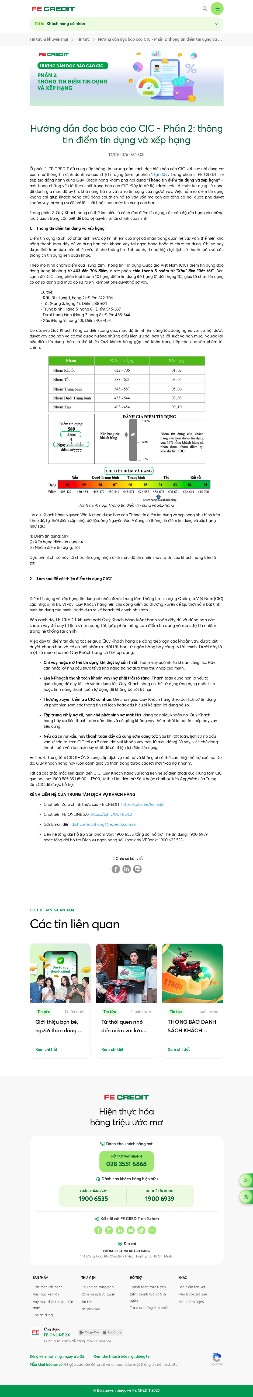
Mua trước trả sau (192, 1294)
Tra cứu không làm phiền (149, 1308)
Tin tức (87, 1302)
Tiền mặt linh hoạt (47, 1287)
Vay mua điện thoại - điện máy (53, 1305)
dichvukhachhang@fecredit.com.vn (103, 825)
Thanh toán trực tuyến (148, 1287)
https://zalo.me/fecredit (142, 805)
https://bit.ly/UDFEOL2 (111, 815)
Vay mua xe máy (46, 1294)
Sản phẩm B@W (191, 1302)
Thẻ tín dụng (43, 1315)
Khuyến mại (90, 1309)
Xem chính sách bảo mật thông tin (121, 1356)
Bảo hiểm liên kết (191, 1287)
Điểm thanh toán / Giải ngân (148, 1297)
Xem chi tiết (46, 1050)
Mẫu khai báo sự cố (46, 1365)
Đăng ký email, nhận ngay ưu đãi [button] (57, 1356)
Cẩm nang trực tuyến (98, 1294)
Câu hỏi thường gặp (97, 1287)
